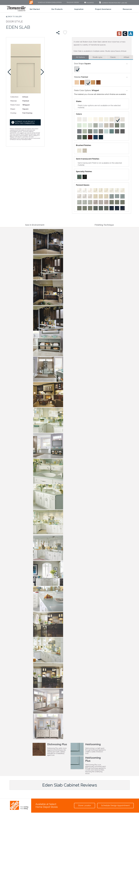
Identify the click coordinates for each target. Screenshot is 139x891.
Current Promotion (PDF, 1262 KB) (113, 3)
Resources (127, 9)
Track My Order (73, 2)
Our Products (57, 9)
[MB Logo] (31, 3)
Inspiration (79, 9)
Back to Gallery (15, 16)
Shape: (12, 109)
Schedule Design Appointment (115, 805)
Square (87, 64)
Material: (13, 101)
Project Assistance (103, 9)
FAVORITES (89, 2)
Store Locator (84, 805)
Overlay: (13, 113)
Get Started (35, 9)
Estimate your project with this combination (25, 122)
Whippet (95, 90)
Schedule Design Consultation (50, 2)
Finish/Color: (15, 105)
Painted (84, 77)
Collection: (14, 97)
